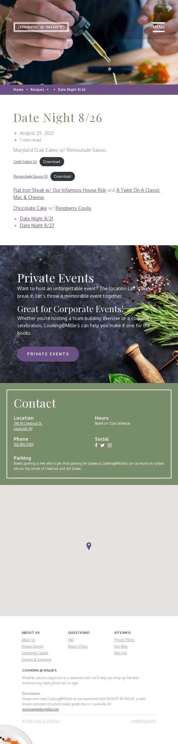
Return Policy (78, 646)
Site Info (120, 653)
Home (18, 89)
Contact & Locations (36, 659)
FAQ (71, 640)
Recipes (37, 89)
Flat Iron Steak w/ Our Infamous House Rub (59, 190)
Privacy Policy (124, 640)
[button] (88, 546)
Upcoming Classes (35, 653)
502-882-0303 (23, 444)
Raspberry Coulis (73, 208)
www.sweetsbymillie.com (40, 709)
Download (51, 161)
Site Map (120, 646)
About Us (28, 640)
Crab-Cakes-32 (25, 161)
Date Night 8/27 (37, 225)
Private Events (48, 354)
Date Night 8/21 (36, 218)
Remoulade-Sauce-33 (30, 176)
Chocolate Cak (28, 208)
